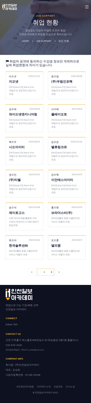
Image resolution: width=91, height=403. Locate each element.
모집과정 (58, 386)
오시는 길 (70, 386)
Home (25, 41)
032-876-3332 (14, 345)
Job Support (43, 41)
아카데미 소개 (44, 386)
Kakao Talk (12, 324)
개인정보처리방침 (25, 386)
